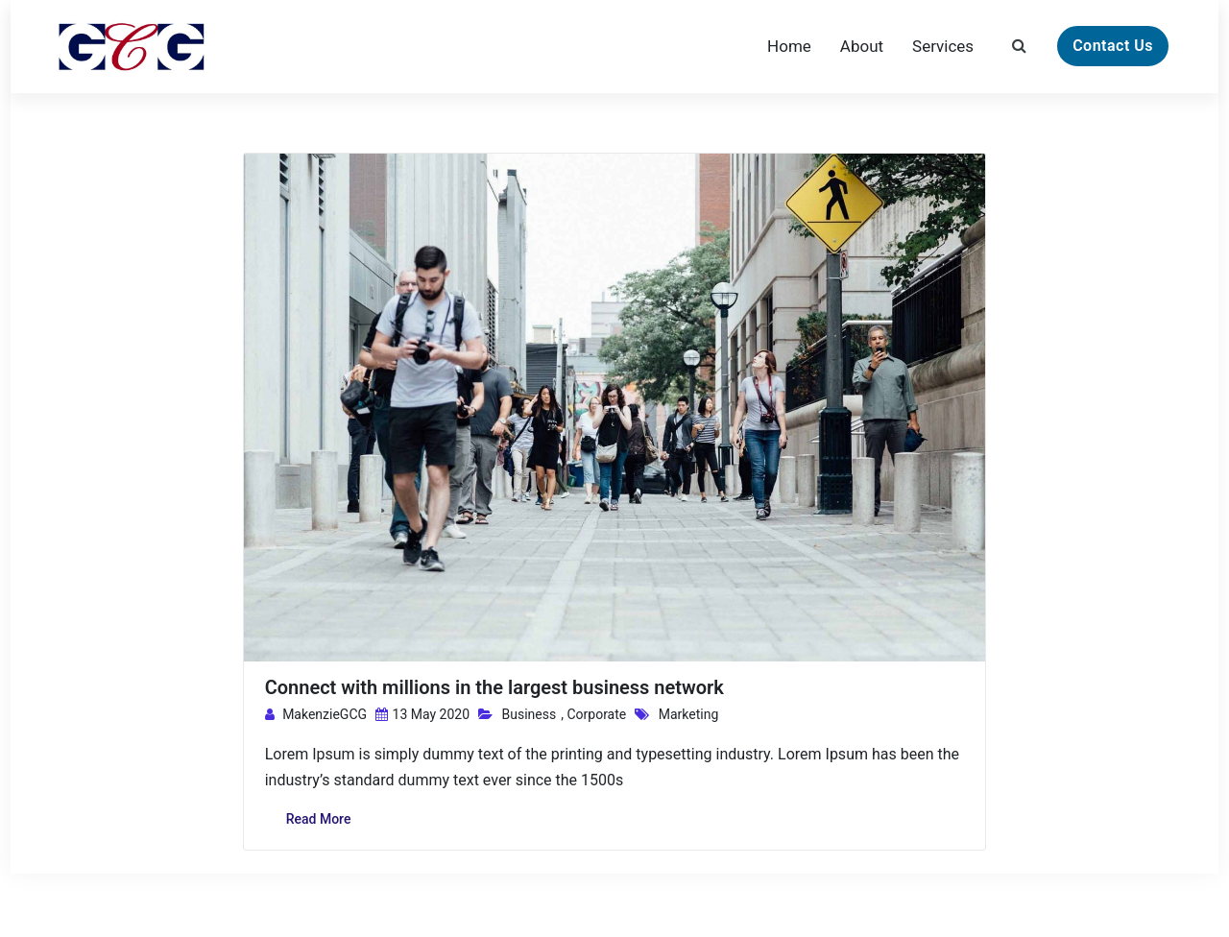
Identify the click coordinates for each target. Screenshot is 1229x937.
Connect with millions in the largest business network (494, 687)
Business (529, 714)
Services (943, 46)
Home (789, 46)
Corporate (596, 714)
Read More (318, 819)
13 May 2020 (422, 714)
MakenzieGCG (316, 714)
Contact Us (1112, 45)
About (861, 46)
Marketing (689, 714)
